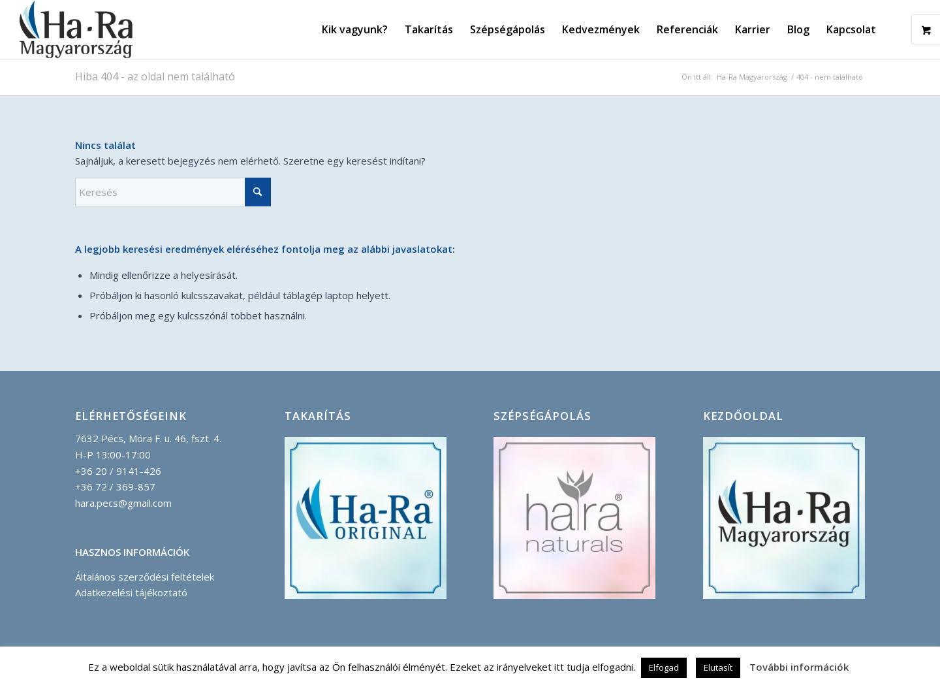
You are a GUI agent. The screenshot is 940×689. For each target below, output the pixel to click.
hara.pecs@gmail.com (123, 502)
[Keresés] (173, 192)
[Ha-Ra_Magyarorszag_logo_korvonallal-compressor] (76, 29)
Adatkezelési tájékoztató (131, 592)
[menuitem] (354, 29)
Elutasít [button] (718, 667)
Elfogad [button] (664, 667)
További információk (799, 666)
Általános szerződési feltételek (144, 576)
